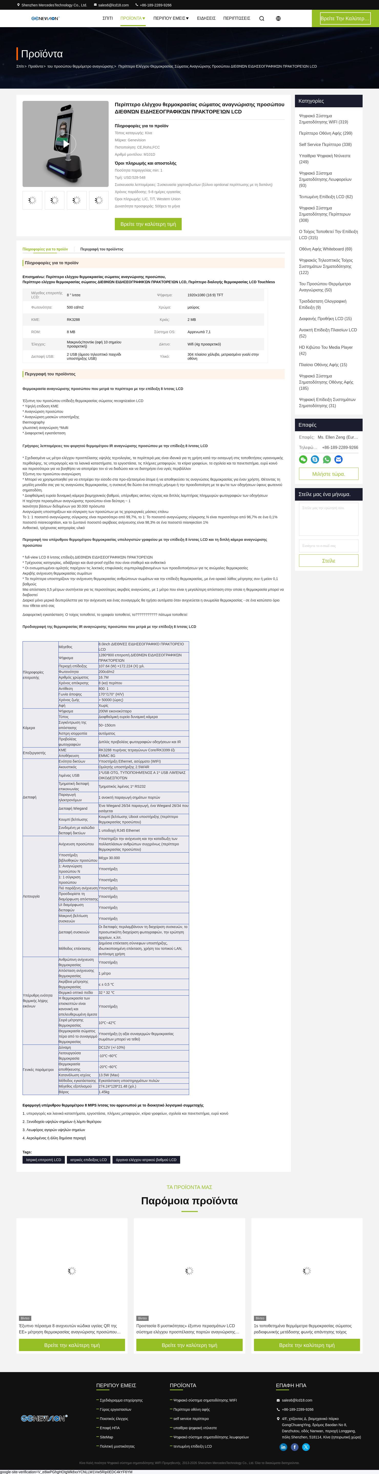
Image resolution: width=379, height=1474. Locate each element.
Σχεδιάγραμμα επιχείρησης (121, 1400)
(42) (326, 350)
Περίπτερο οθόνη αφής (191, 1409)
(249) (325, 159)
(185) (326, 382)
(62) (326, 197)
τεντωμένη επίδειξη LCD (192, 1446)
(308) (325, 214)
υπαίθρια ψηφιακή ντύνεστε (195, 1428)
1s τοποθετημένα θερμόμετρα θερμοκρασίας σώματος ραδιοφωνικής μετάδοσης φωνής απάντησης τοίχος (303, 1329)
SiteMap (106, 1437)
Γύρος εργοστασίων (115, 1409)
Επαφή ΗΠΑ (110, 1428)
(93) (325, 179)
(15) (325, 319)
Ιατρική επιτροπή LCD (43, 1160)
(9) (322, 304)
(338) (325, 144)
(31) (327, 402)
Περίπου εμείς (171, 18)
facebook (295, 1447)
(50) (325, 287)
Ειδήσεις (206, 18)
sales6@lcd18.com (111, 5)
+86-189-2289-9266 (153, 5)
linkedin (283, 1447)
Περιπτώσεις (236, 18)
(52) (328, 333)
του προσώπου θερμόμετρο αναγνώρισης (80, 66)
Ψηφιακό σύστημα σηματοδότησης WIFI (205, 1400)
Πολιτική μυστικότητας (117, 1446)
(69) (325, 249)
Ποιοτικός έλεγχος (114, 1419)
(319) (323, 119)
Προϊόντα (133, 18)
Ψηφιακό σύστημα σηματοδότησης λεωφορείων (211, 1437)
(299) (325, 133)
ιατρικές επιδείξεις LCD (88, 1160)
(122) (326, 266)
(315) (328, 234)
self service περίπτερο (191, 1419)
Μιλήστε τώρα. (328, 474)
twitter (306, 1447)
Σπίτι (108, 18)
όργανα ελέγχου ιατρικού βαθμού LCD (146, 1160)
